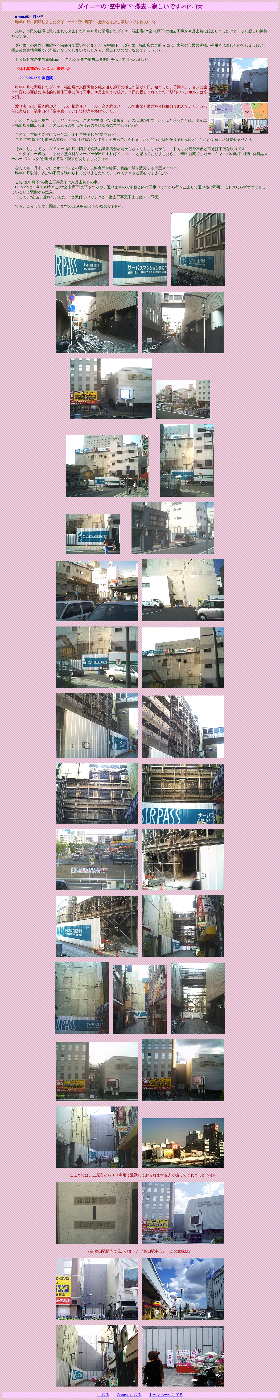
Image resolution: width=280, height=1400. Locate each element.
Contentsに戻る (129, 1395)
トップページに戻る (166, 1395)
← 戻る (103, 1395)
